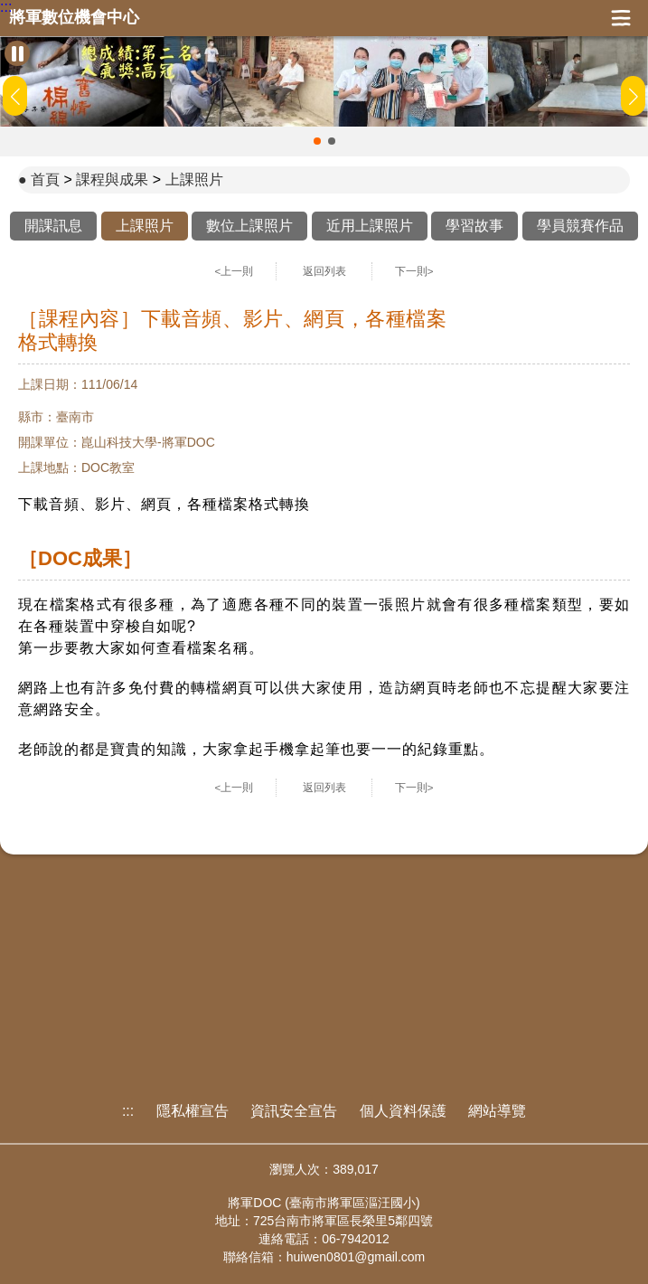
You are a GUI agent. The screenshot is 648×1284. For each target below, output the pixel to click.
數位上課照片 (249, 225)
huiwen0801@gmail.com (356, 1257)
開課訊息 (53, 225)
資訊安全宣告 (293, 1111)
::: (6, 7)
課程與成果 (112, 179)
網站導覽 (497, 1111)
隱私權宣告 (192, 1111)
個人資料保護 (403, 1111)
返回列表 (324, 271)
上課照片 (194, 179)
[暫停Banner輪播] (17, 53)
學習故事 (474, 225)
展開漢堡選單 (621, 18)
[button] (317, 141)
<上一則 (234, 271)
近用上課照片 (369, 225)
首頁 (45, 179)
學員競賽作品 (580, 225)
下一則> (414, 271)
